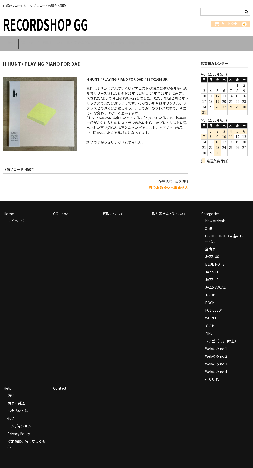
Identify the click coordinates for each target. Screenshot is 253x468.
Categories (142, 41)
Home (13, 41)
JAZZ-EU (212, 267)
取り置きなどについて (105, 41)
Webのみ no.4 (216, 367)
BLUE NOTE (215, 259)
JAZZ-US (212, 252)
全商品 (210, 244)
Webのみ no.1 (216, 344)
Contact (185, 41)
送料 (10, 390)
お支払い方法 (17, 406)
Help (165, 41)
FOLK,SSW (213, 305)
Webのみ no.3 (216, 359)
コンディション (19, 421)
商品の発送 (16, 398)
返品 (10, 413)
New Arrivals (215, 216)
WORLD (211, 313)
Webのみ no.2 (216, 351)
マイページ (16, 216)
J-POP (210, 290)
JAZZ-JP (212, 275)
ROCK (209, 298)
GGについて (37, 41)
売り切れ (212, 374)
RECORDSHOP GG (45, 23)
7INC (209, 328)
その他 (210, 321)
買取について (67, 41)
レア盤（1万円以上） (221, 336)
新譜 (208, 223)
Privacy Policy (18, 429)
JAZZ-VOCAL (215, 282)
